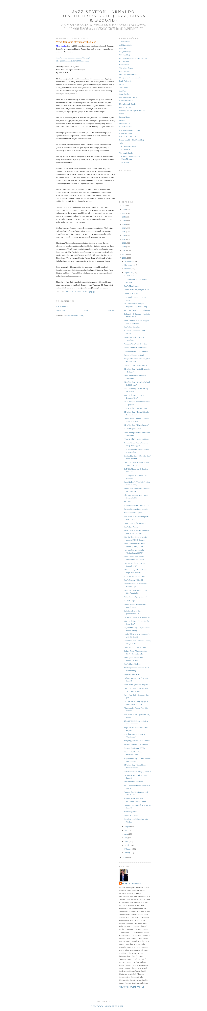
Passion (122, 120)
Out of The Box (125, 107)
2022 (124, 206)
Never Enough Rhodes (127, 104)
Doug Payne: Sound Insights (130, 78)
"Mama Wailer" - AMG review (135, 344)
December (128, 261)
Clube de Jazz (124, 71)
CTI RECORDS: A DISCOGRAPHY (133, 58)
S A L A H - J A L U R (127, 136)
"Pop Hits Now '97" (131, 293)
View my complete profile (131, 987)
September (128, 272)
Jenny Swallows (125, 94)
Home (86, 310)
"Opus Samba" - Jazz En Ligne (135, 408)
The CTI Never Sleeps (127, 146)
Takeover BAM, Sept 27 (133, 513)
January (127, 853)
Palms (121, 114)
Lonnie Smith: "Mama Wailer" (135, 347)
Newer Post (60, 310)
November (128, 265)
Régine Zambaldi (125, 133)
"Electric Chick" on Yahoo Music (136, 439)
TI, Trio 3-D (128, 501)
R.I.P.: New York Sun (132, 327)
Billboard (122, 48)
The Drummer (124, 150)
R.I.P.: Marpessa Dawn (132, 429)
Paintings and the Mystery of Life (131, 110)
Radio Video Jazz (125, 127)
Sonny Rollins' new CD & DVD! (136, 505)
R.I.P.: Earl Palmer (131, 527)
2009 (124, 254)
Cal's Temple (124, 65)
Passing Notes (124, 117)
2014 (124, 235)
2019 (124, 217)
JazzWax (122, 91)
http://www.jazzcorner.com (106, 1006)
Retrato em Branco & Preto (129, 130)
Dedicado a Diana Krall (128, 74)
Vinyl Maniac (124, 162)
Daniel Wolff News (131, 815)
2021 (124, 209)
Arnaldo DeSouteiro (132, 883)
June (126, 834)
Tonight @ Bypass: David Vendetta (137, 741)
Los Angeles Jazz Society (128, 97)
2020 (124, 213)
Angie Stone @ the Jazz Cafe (135, 523)
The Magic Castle (126, 153)
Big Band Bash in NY (132, 674)
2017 (124, 224)
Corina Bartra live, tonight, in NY (136, 290)
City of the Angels (126, 68)
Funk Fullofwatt (125, 81)
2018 (124, 220)
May (126, 838)
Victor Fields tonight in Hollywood (137, 310)
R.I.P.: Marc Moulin (131, 286)
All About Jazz (124, 42)
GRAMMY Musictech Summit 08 (137, 617)
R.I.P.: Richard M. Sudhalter (134, 576)
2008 (124, 258)
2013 (124, 239)
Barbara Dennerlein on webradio (136, 509)
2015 (124, 232)
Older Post (111, 310)
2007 (124, 857)
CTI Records (124, 61)
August (127, 826)
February (128, 849)
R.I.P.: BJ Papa (129, 600)
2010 (124, 250)
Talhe (121, 143)
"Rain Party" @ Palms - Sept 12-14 (137, 684)
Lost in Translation (126, 101)
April (126, 841)
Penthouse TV (124, 123)
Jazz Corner (123, 87)
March (127, 845)
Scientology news (130, 811)
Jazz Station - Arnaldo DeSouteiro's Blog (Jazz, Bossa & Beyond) (103, 16)
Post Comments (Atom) (75, 316)
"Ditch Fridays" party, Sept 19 (135, 597)
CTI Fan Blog (124, 55)
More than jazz (61, 46)
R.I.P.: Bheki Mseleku (132, 664)
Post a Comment (62, 306)
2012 (124, 243)
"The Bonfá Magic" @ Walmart (136, 351)
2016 (124, 228)
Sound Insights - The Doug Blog (131, 140)
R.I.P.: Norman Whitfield (133, 580)
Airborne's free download (133, 782)
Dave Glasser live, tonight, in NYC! (137, 771)
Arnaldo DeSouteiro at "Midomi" (136, 744)
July (126, 830)
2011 (124, 247)
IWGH (121, 84)
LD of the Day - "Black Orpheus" (136, 425)
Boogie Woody (125, 52)
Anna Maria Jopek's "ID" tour (135, 647)
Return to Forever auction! (134, 355)
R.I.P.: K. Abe (129, 276)
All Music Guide (125, 45)
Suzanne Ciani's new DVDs (134, 748)
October (127, 269)
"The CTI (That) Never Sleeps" (135, 365)
